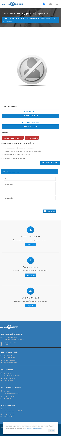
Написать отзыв (30, 126)
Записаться (30, 244)
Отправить (50, 211)
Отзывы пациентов (30, 122)
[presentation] (16, 204)
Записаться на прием (30, 116)
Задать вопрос (30, 275)
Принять (51, 430)
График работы (30, 111)
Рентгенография (32, 138)
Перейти (30, 306)
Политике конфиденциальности (33, 428)
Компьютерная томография (13, 138)
